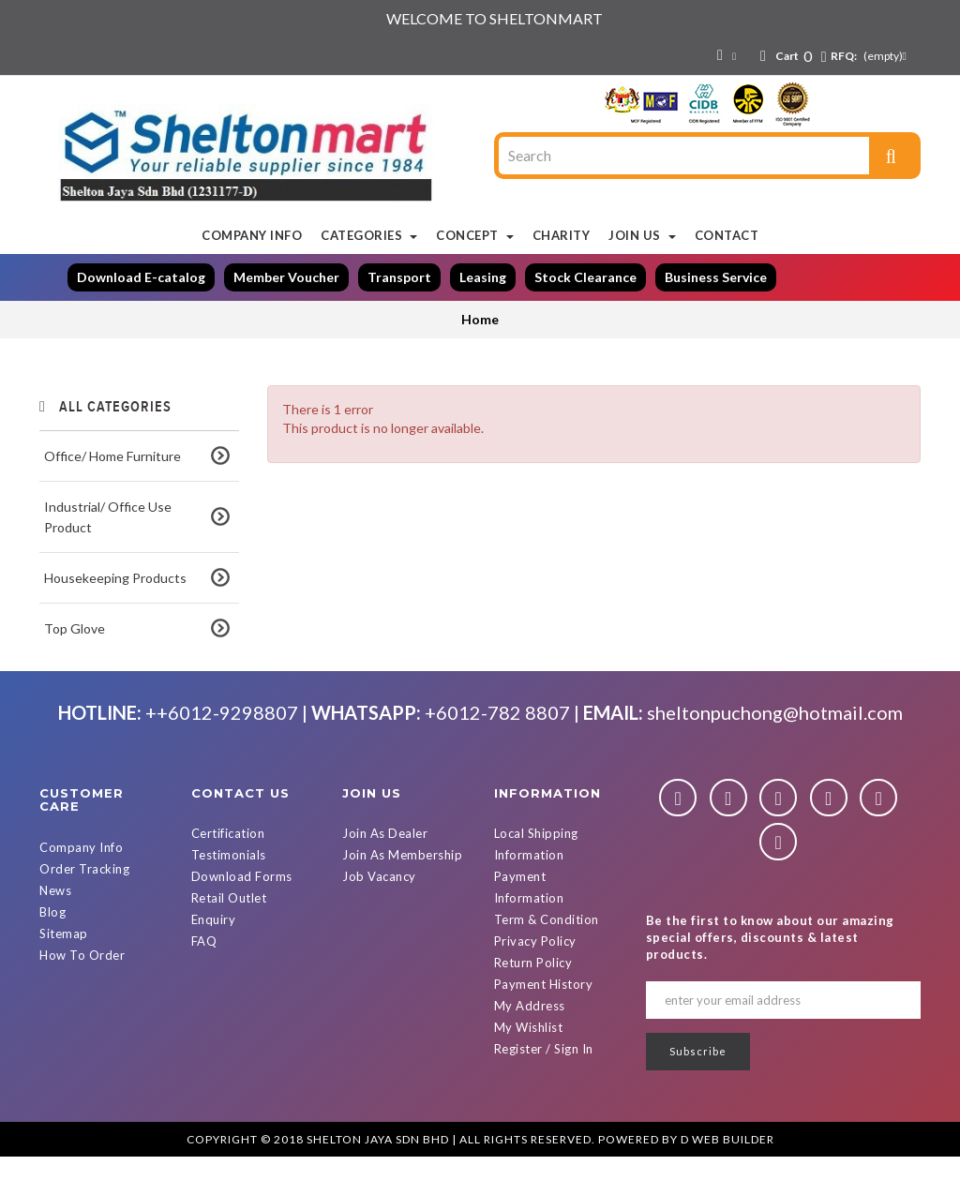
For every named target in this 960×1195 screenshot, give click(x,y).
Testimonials (228, 894)
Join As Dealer (385, 872)
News (55, 928)
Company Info (81, 885)
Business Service (716, 277)
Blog (52, 950)
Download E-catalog (141, 277)
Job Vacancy (379, 915)
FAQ (204, 980)
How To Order (82, 993)
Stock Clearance (585, 277)
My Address (529, 1045)
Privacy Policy (535, 980)
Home (480, 319)
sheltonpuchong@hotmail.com (775, 750)
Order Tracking (84, 907)
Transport (399, 277)
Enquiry (213, 958)
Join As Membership (402, 894)
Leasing (482, 277)
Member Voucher (286, 277)
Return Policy (533, 1001)
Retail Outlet (229, 937)
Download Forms (241, 915)
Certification (228, 872)
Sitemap (63, 971)
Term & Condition (546, 958)
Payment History (543, 1023)
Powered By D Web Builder (686, 1178)
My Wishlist (528, 1066)
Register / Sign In (543, 1088)
